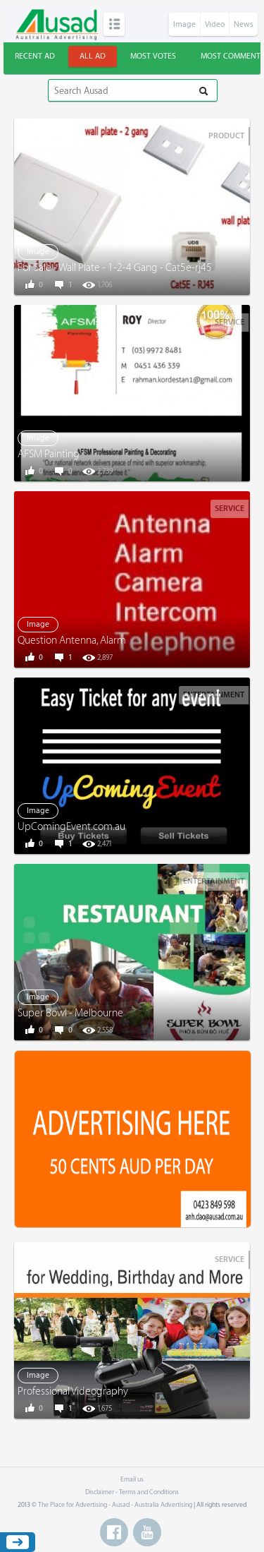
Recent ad (35, 56)
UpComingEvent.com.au (71, 827)
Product (226, 135)
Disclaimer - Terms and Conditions (132, 1492)
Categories (114, 24)
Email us (132, 1479)
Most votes (153, 56)
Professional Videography (73, 1391)
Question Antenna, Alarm (72, 640)
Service (229, 322)
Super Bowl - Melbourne (70, 1013)
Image (184, 24)
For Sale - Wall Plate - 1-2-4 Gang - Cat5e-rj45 (115, 268)
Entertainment (213, 694)
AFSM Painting (49, 454)
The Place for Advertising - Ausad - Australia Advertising (115, 1504)
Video (215, 24)
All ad (93, 56)
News (243, 24)
